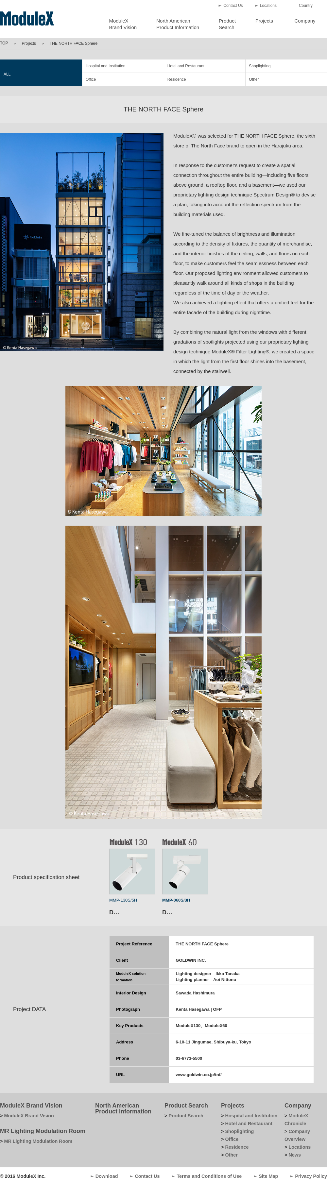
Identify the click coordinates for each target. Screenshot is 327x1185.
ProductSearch (227, 24)
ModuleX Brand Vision (31, 1105)
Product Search (186, 1105)
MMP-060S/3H (176, 900)
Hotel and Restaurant (185, 66)
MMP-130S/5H (123, 900)
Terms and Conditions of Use (209, 1176)
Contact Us (233, 5)
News (294, 1155)
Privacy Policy (311, 1176)
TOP (4, 43)
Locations (268, 5)
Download (106, 1176)
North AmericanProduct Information (177, 24)
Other (254, 79)
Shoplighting (259, 66)
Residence (176, 79)
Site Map (268, 1176)
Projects (264, 21)
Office (91, 79)
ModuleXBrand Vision (123, 24)
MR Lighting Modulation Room (42, 1131)
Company (304, 21)
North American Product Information (123, 1108)
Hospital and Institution (105, 66)
